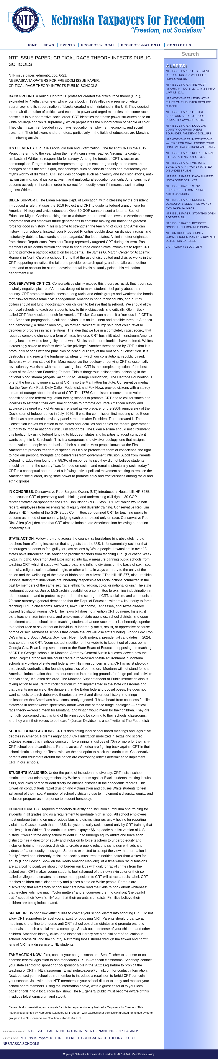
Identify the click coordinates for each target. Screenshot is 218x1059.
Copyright (68, 1054)
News (49, 45)
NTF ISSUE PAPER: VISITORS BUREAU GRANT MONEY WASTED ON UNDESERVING (189, 166)
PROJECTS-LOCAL (98, 45)
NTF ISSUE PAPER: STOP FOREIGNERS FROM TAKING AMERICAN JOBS (185, 190)
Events (67, 45)
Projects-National (141, 45)
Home (32, 45)
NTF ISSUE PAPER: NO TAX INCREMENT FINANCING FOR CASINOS (83, 1031)
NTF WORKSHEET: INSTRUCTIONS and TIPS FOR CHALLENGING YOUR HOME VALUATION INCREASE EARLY (191, 143)
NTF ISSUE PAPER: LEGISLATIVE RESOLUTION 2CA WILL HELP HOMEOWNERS (188, 74)
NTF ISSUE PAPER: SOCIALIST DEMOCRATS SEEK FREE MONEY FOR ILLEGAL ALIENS (188, 203)
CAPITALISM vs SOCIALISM (184, 246)
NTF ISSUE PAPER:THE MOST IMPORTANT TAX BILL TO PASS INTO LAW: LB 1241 (190, 88)
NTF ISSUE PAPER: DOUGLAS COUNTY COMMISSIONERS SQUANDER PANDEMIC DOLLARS (188, 129)
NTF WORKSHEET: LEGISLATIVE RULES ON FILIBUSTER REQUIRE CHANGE (188, 102)
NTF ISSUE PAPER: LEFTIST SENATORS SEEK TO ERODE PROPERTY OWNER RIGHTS (185, 115)
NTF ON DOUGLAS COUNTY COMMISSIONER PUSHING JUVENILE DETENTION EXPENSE (191, 236)
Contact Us (179, 45)
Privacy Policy (146, 1054)
